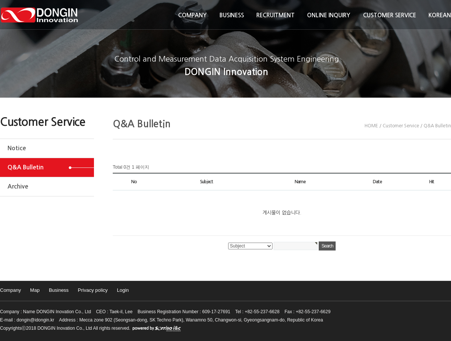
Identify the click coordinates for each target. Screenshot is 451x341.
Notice (17, 148)
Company (192, 15)
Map (34, 290)
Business (231, 15)
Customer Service (389, 15)
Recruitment (275, 15)
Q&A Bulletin (26, 167)
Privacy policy (92, 290)
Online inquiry (328, 15)
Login (123, 290)
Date (377, 182)
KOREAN (439, 15)
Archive (18, 186)
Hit (431, 182)
